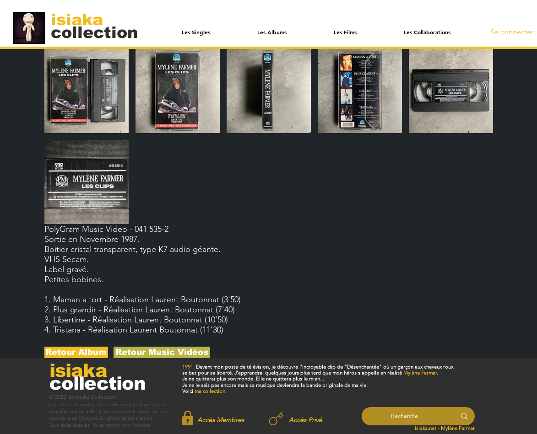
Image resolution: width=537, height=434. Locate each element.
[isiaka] (82, 19)
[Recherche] (404, 416)
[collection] (94, 32)
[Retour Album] (76, 352)
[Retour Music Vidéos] (162, 352)
